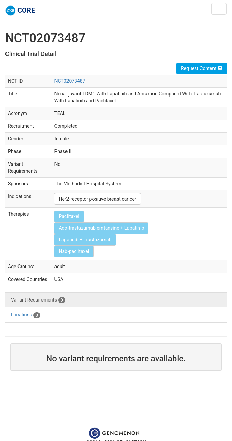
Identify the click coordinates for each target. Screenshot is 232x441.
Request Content (201, 68)
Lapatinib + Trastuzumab (85, 239)
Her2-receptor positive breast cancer (97, 199)
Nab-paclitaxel (74, 251)
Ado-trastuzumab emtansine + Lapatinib (101, 228)
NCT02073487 (69, 81)
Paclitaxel (69, 216)
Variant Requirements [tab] (38, 300)
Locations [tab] (25, 315)
